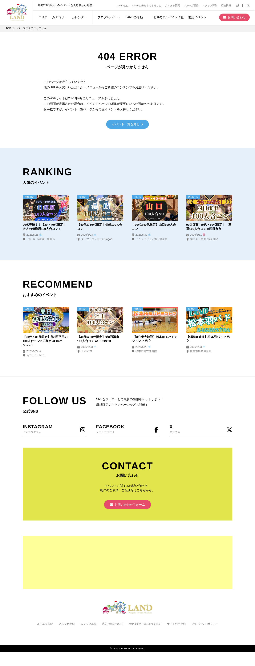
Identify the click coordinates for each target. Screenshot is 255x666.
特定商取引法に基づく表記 (145, 625)
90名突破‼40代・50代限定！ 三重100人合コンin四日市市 (209, 227)
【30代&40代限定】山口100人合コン (154, 227)
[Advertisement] (127, 564)
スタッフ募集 (210, 5)
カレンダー (79, 17)
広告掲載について (112, 625)
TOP (8, 28)
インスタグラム (54, 429)
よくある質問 (173, 5)
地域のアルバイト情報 (168, 17)
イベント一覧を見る (127, 124)
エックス (200, 429)
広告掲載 (227, 5)
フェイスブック (127, 429)
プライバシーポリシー (204, 625)
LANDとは (123, 5)
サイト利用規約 (176, 625)
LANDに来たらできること (147, 5)
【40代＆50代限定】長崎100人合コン (100, 227)
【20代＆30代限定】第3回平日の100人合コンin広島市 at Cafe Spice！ (45, 342)
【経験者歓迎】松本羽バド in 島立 (208, 339)
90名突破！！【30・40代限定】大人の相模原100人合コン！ (44, 227)
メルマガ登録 (191, 5)
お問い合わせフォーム (127, 506)
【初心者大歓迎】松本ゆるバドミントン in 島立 (154, 339)
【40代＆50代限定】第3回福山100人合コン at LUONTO (98, 339)
